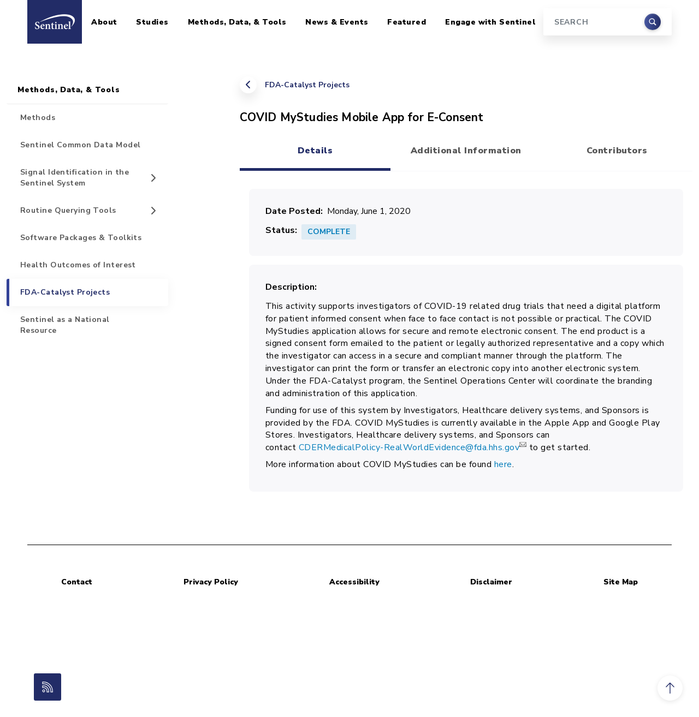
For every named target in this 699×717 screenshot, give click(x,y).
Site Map (620, 582)
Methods (37, 117)
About (104, 22)
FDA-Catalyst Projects (307, 85)
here (503, 464)
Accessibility (354, 582)
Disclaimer (491, 582)
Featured (406, 22)
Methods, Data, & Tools (237, 22)
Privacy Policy (210, 582)
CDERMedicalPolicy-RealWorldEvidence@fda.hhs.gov (413, 447)
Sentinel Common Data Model (80, 145)
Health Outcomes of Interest (78, 265)
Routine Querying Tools (68, 210)
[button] (670, 688)
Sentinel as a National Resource (65, 325)
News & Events (337, 22)
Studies (152, 22)
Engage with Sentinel (490, 22)
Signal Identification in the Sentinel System (74, 177)
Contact (76, 582)
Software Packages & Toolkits (80, 237)
